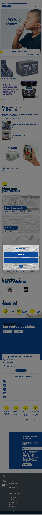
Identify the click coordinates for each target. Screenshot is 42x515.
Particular (21, 260)
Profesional (21, 254)
